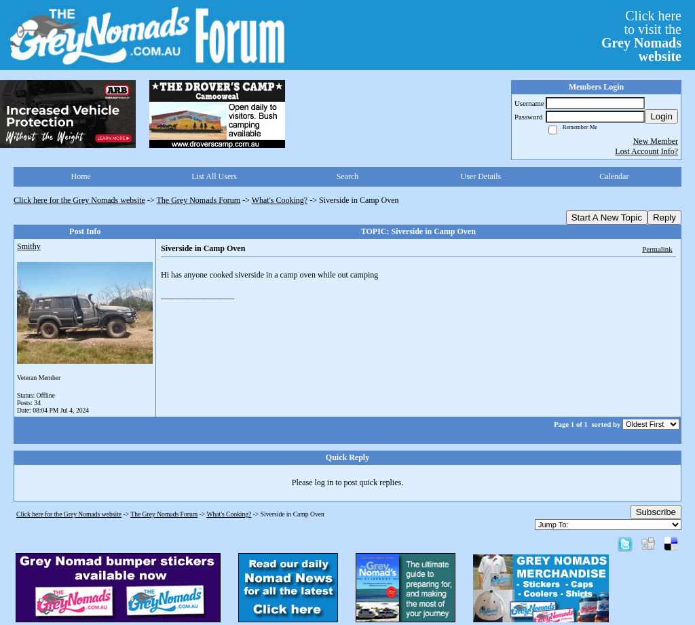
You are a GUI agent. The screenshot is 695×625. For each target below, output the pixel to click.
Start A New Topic (606, 217)
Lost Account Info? (646, 151)
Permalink (657, 249)
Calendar (613, 176)
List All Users (214, 176)
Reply (664, 217)
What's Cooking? (279, 200)
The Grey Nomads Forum (199, 200)
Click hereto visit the (641, 36)
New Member (655, 141)
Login (661, 116)
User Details (481, 176)
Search (348, 176)
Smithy (29, 246)
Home (81, 176)
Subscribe (656, 512)
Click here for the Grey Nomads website (79, 200)
